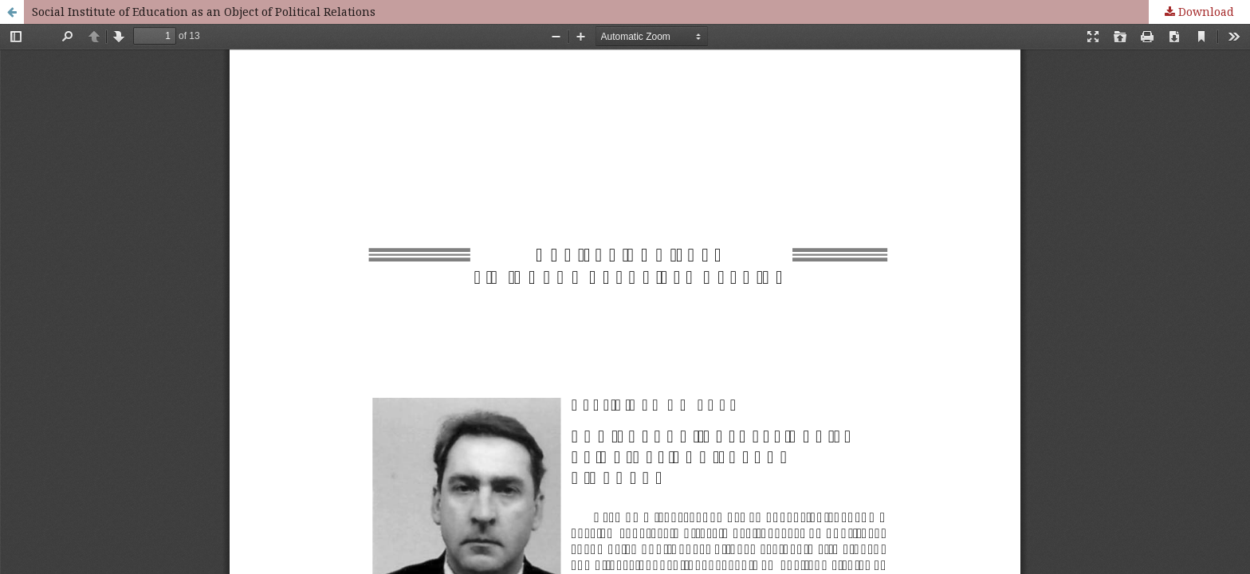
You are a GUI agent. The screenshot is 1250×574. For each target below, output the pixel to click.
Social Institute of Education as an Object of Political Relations (203, 11)
